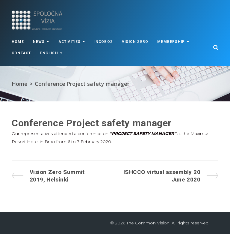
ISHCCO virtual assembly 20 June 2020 (161, 175)
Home (18, 42)
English (49, 53)
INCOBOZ (103, 42)
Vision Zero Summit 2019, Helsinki (57, 175)
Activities (69, 42)
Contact (21, 53)
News (39, 42)
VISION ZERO (135, 42)
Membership (171, 42)
